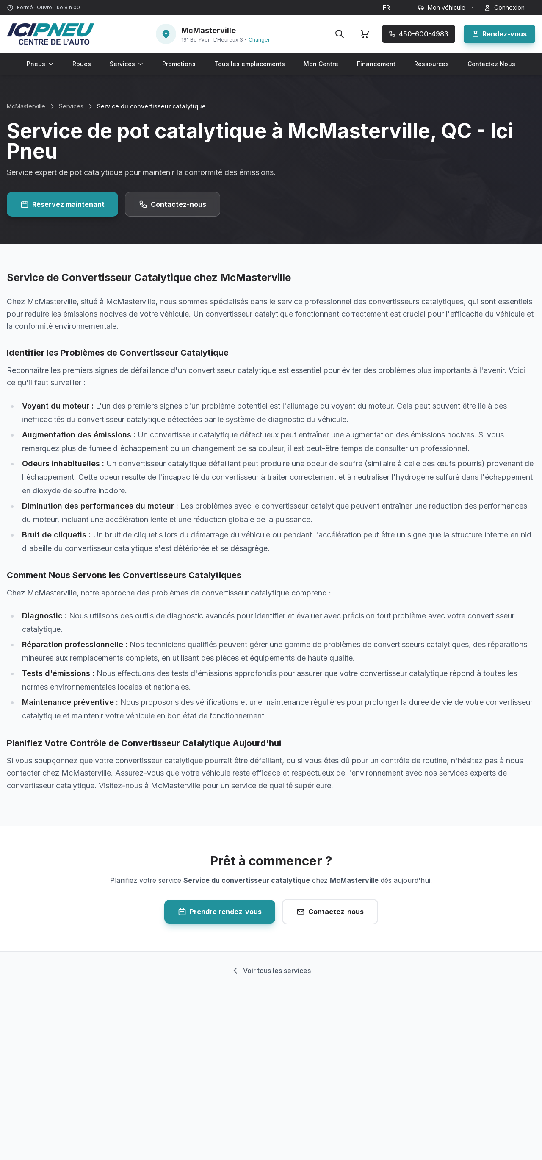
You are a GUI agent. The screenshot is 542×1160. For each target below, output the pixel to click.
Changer (259, 39)
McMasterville (26, 106)
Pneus (40, 63)
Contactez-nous (172, 204)
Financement (376, 63)
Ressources (431, 63)
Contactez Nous (491, 63)
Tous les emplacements (249, 63)
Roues (81, 63)
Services (127, 63)
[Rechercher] (339, 33)
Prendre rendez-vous (220, 911)
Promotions (179, 63)
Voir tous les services (271, 970)
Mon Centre (321, 63)
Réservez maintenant (62, 204)
